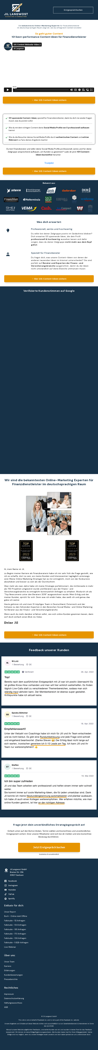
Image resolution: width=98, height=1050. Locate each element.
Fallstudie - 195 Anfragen (15, 929)
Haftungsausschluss (13, 1003)
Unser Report (10, 912)
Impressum (9, 994)
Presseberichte (11, 979)
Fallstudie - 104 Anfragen (15, 925)
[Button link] (73, 10)
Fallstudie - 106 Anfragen (15, 938)
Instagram (13, 885)
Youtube (12, 890)
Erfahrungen (9, 970)
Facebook (12, 881)
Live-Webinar (10, 947)
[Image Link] (16, 10)
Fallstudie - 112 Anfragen (14, 920)
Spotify (11, 898)
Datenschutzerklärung (14, 998)
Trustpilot (48, 163)
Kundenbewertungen (13, 975)
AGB (6, 1007)
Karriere (7, 966)
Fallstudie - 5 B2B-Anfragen (16, 942)
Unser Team (9, 961)
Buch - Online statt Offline (15, 916)
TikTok (11, 894)
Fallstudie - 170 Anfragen (15, 934)
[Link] (5, 881)
